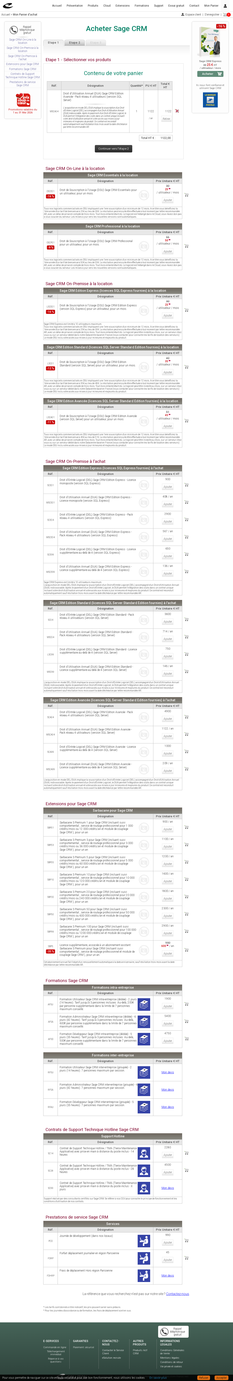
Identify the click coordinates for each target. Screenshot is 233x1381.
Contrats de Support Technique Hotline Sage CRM (22, 75)
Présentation (75, 5)
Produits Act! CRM (140, 1345)
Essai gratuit (176, 5)
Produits (93, 5)
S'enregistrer (212, 14)
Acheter (207, 74)
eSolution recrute (111, 1350)
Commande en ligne (54, 1340)
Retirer (166, 118)
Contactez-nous (177, 1287)
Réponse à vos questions (56, 1353)
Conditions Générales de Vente (172, 1345)
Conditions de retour (171, 1355)
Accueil (57, 5)
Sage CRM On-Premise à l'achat (22, 58)
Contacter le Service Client (113, 1345)
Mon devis (168, 1065)
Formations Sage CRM (22, 69)
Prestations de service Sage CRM (22, 84)
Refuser (203, 1377)
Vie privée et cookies (171, 1359)
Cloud (107, 5)
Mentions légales (169, 1350)
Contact (194, 5)
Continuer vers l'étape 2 (113, 148)
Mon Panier (211, 5)
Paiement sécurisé (83, 1340)
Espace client (193, 14)
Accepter (221, 1377)
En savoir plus (158, 1377)
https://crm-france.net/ (176, 1369)
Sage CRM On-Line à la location (22, 41)
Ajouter (168, 199)
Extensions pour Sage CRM (22, 64)
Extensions (123, 5)
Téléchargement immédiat (56, 1346)
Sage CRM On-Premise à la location (22, 49)
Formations (142, 5)
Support (158, 5)
